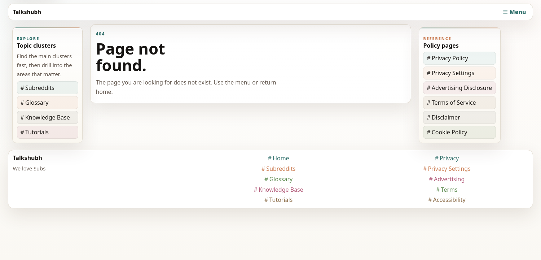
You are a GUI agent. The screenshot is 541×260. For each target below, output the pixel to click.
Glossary (37, 103)
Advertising (449, 179)
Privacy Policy (450, 58)
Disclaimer (446, 117)
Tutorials (37, 132)
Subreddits (39, 88)
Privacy (449, 158)
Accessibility (449, 200)
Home (281, 158)
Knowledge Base (47, 117)
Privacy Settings (453, 73)
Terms (449, 190)
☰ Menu (514, 12)
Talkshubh (27, 12)
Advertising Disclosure (462, 88)
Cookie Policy (449, 132)
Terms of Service (454, 103)
